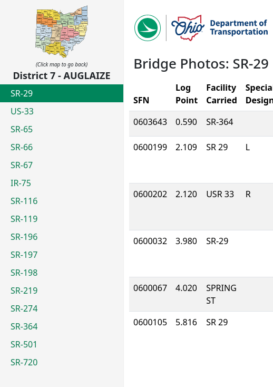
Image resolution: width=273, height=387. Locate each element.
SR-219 (24, 290)
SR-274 (24, 308)
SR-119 (24, 219)
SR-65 (22, 129)
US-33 (22, 111)
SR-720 (24, 362)
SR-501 (24, 344)
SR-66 (22, 147)
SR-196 (24, 237)
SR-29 (22, 93)
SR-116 (24, 201)
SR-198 (24, 272)
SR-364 (24, 326)
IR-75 (21, 183)
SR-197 (24, 254)
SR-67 (22, 165)
